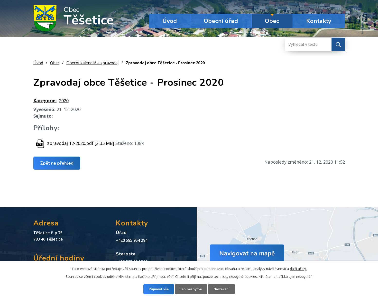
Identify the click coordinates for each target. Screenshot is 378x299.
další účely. (298, 268)
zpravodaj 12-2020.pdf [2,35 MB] (80, 143)
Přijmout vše (159, 289)
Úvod (169, 21)
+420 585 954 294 (132, 240)
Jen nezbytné (191, 289)
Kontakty (318, 21)
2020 (64, 100)
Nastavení (221, 289)
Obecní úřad (221, 21)
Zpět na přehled (57, 163)
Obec (272, 21)
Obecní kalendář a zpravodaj (92, 62)
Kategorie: (45, 100)
